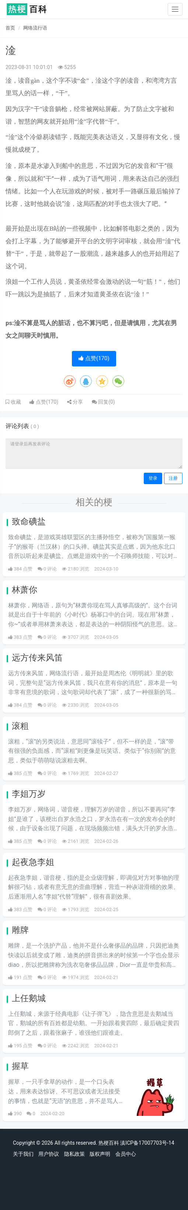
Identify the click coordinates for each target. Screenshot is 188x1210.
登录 (153, 478)
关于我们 (23, 1154)
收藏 (15, 401)
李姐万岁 (29, 794)
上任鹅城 (29, 998)
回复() (103, 402)
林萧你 (24, 590)
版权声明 (100, 1154)
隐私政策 (74, 1154)
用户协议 (48, 1154)
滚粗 (20, 726)
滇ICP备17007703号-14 (147, 1143)
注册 (173, 478)
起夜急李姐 (33, 862)
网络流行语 (35, 28)
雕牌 (20, 930)
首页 (10, 28)
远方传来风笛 (37, 658)
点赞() (94, 358)
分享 (75, 402)
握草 (20, 1066)
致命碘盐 (29, 522)
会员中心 (125, 1154)
